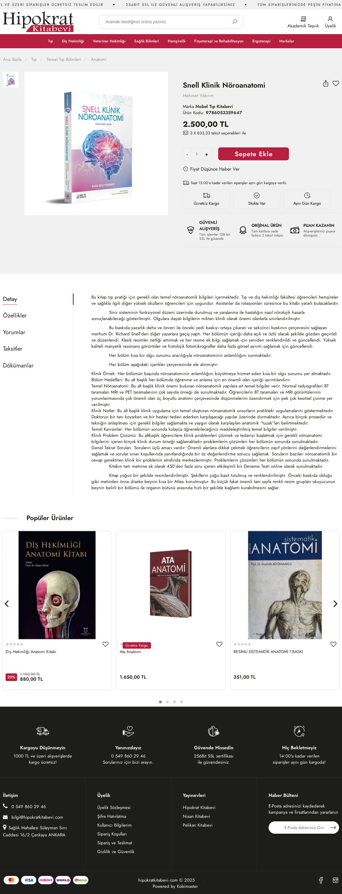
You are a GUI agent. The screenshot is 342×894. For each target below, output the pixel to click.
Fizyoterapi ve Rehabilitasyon (219, 41)
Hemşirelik (176, 41)
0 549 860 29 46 (24, 806)
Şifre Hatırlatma (111, 816)
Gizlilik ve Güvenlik (115, 851)
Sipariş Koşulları (112, 834)
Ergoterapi (261, 41)
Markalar (286, 41)
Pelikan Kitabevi (198, 825)
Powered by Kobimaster (175, 886)
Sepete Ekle (254, 154)
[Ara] (234, 21)
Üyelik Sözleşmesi (114, 807)
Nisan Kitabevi (196, 816)
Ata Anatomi (130, 651)
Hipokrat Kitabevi (199, 807)
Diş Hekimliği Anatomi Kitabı (31, 651)
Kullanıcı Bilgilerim (114, 825)
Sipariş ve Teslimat (114, 843)
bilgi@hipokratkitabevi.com (33, 817)
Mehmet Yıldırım (198, 95)
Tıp (50, 41)
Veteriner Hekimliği (109, 41)
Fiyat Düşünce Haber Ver (211, 169)
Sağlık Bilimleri (146, 41)
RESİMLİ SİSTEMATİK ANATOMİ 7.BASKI (268, 651)
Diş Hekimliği (73, 41)
